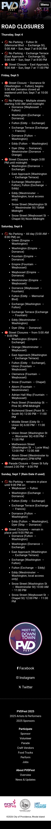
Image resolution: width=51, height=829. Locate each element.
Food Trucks (25, 752)
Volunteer (25, 738)
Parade (25, 743)
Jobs (26, 762)
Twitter (25, 687)
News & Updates (25, 779)
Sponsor (25, 733)
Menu (45, 4)
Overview (25, 775)
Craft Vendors (25, 747)
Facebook (25, 668)
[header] (25, 711)
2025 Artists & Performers (25, 716)
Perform (25, 757)
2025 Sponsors (25, 720)
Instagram (25, 678)
